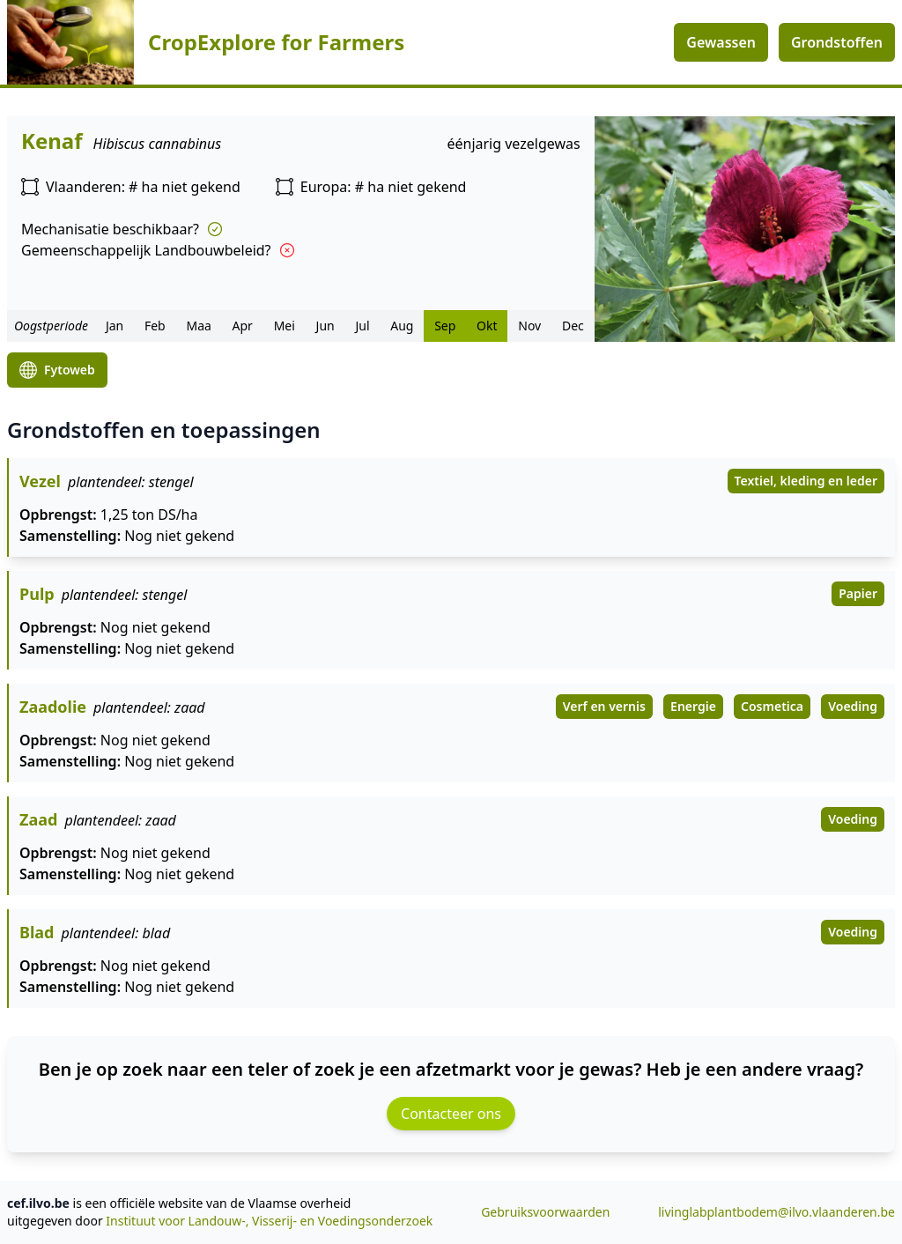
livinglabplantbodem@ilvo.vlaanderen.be (776, 1211)
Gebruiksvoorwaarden (545, 1211)
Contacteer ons (451, 1113)
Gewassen (721, 42)
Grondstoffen (837, 42)
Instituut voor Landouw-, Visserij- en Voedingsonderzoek (269, 1220)
